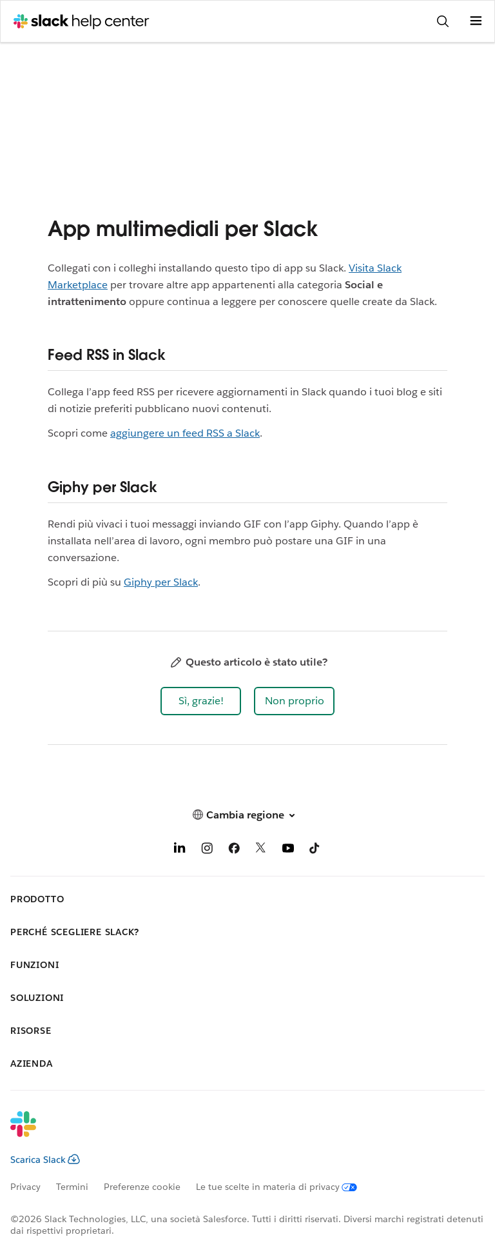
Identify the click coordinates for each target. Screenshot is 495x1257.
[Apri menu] (475, 21)
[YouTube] (288, 850)
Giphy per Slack (161, 582)
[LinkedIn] (180, 850)
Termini (72, 1187)
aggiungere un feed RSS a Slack (185, 433)
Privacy (25, 1187)
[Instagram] (207, 850)
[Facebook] (234, 850)
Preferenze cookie (142, 1187)
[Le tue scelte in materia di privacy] (284, 1187)
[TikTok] (315, 850)
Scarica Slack (45, 1159)
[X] (261, 850)
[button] (200, 701)
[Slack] (237, 1132)
